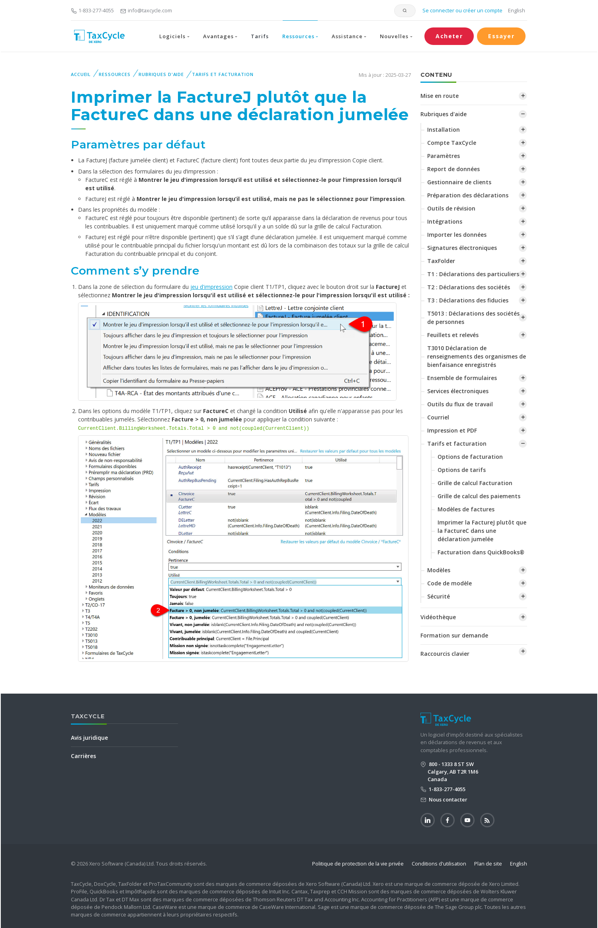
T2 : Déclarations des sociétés (468, 287)
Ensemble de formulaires (462, 378)
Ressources (115, 74)
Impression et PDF (452, 430)
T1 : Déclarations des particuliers (473, 274)
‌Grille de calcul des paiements (479, 496)
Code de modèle (449, 583)
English (516, 10)
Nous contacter (447, 799)
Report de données (453, 169)
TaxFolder (441, 261)
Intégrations (444, 221)
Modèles (438, 570)
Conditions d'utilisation (439, 863)
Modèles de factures (466, 509)
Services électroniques (458, 391)
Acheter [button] (449, 36)
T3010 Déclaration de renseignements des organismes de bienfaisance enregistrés (476, 356)
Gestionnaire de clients (459, 182)
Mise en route (439, 95)
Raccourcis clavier (444, 653)
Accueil (81, 74)
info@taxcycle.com (146, 10)
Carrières (83, 756)
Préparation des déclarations (467, 195)
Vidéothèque (438, 617)
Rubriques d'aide (161, 74)
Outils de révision (451, 208)
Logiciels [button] (172, 36)
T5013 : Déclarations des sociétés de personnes (473, 318)
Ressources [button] (298, 36)
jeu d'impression (211, 286)
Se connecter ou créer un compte (461, 10)
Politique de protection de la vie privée (358, 863)
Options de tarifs (462, 470)
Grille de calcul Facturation (475, 483)
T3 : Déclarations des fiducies (467, 300)
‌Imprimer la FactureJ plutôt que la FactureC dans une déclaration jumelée (482, 531)
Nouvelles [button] (394, 36)
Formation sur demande (454, 635)
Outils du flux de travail (460, 404)
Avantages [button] (218, 36)
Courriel (438, 417)
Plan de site (488, 863)
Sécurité (438, 596)
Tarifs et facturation (222, 74)
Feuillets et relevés (453, 335)
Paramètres (443, 156)
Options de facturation (470, 456)
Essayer (501, 36)
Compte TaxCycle (451, 142)
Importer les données (457, 234)
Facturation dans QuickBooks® (481, 552)
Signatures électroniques (462, 247)
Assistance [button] (347, 36)
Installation (443, 129)
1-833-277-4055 (92, 10)
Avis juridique (89, 737)
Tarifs (259, 36)
